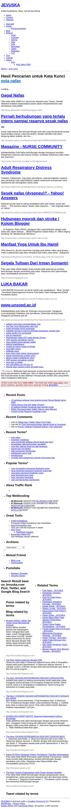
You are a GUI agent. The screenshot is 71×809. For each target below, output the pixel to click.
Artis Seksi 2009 (23, 64)
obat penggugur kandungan (23, 451)
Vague (9, 60)
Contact (9, 17)
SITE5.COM (16, 510)
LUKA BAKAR (14, 284)
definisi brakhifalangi (15, 344)
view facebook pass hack (22, 475)
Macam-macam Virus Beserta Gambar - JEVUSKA (55, 650)
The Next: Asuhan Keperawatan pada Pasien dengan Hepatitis (34, 773)
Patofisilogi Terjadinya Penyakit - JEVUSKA (52, 603)
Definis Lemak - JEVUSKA (54, 609)
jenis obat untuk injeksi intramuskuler (22, 353)
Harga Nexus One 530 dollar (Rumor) (27, 405)
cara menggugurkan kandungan (25, 480)
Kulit (13, 44)
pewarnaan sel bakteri (21, 449)
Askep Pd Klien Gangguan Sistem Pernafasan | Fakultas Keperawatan (37, 755)
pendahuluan (17, 455)
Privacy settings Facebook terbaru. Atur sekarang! (40, 427)
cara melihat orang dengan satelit (21, 342)
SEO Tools (15, 530)
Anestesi (15, 37)
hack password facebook (22, 477)
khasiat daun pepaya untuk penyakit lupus (24, 367)
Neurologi (15, 46)
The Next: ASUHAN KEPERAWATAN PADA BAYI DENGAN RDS (35, 678)
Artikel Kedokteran (19, 521)
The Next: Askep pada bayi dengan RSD (24, 660)
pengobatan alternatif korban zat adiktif (28, 444)
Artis (13, 62)
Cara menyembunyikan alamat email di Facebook (44, 424)
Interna (14, 40)
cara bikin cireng (13, 349)
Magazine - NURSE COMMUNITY (32, 146)
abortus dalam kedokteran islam (20, 358)
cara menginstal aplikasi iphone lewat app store (32, 442)
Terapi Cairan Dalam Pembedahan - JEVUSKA (53, 625)
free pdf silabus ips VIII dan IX (19, 365)
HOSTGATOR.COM (20, 506)
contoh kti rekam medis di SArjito (20, 347)
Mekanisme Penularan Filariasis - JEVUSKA (52, 634)
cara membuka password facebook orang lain (31, 471)
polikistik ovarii (12, 351)
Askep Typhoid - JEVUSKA (54, 638)
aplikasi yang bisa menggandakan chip (23, 324)
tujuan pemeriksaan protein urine (20, 356)
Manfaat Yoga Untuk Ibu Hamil (29, 244)
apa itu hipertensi (13, 335)
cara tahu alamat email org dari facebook (29, 446)
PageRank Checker (24, 532)
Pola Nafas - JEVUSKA (52, 591)
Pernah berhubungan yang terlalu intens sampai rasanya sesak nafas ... (34, 121)
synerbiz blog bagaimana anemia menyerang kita (33, 458)
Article (9, 26)
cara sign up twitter (14, 362)
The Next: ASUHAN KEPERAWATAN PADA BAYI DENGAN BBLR (35, 737)
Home (3, 69)
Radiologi (15, 51)
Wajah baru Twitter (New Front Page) (34, 422)
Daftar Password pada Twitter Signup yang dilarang (34, 409)
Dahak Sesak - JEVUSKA (53, 606)
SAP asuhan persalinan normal (20, 340)
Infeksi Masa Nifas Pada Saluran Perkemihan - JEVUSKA (53, 620)
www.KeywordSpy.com (21, 525)
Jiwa (13, 42)
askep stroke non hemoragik (18, 333)
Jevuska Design (18, 576)
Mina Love (15, 560)
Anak (13, 35)
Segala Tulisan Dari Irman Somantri (34, 263)
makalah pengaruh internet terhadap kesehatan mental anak (33, 331)
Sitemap (9, 20)
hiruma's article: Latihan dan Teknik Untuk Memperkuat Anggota (18, 623)
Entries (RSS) (7, 806)
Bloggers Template (19, 573)
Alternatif (10, 24)
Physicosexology (18, 28)
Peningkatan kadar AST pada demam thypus (26, 338)
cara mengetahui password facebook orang (30, 468)
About (8, 15)
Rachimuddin (17, 563)
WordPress (6, 804)
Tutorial (9, 58)
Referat (9, 33)
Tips (8, 55)
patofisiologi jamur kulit (21, 453)
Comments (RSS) (25, 806)
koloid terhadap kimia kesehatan (20, 329)
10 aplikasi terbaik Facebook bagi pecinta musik (32, 407)
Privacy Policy (19, 804)
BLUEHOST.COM (44, 501)
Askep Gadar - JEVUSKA (53, 615)
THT (13, 53)
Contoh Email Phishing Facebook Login (28, 411)
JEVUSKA (10, 5)
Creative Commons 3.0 (38, 801)
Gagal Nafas (12, 95)
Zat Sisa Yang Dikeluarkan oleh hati (22, 326)
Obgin (13, 49)
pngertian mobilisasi (20, 440)
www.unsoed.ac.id (18, 305)
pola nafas (13, 69)
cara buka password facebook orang (27, 473)
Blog (8, 31)
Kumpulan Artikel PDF (21, 534)
